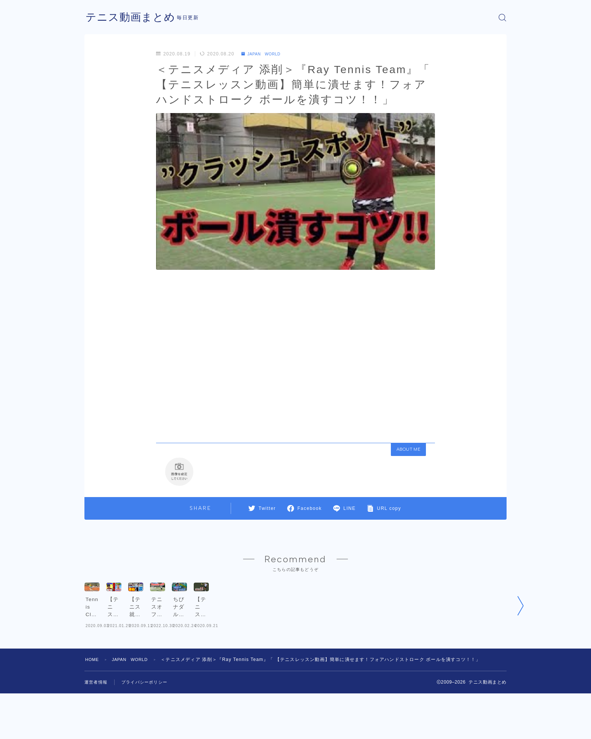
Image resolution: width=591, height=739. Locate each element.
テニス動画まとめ (133, 17)
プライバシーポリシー (148, 727)
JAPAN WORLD (264, 54)
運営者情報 (96, 727)
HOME (93, 705)
